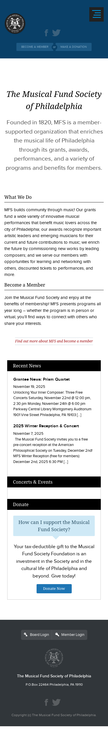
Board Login (36, 634)
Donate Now (54, 588)
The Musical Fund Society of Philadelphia (54, 676)
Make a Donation (73, 47)
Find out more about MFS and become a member (54, 341)
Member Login (69, 634)
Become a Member (34, 47)
